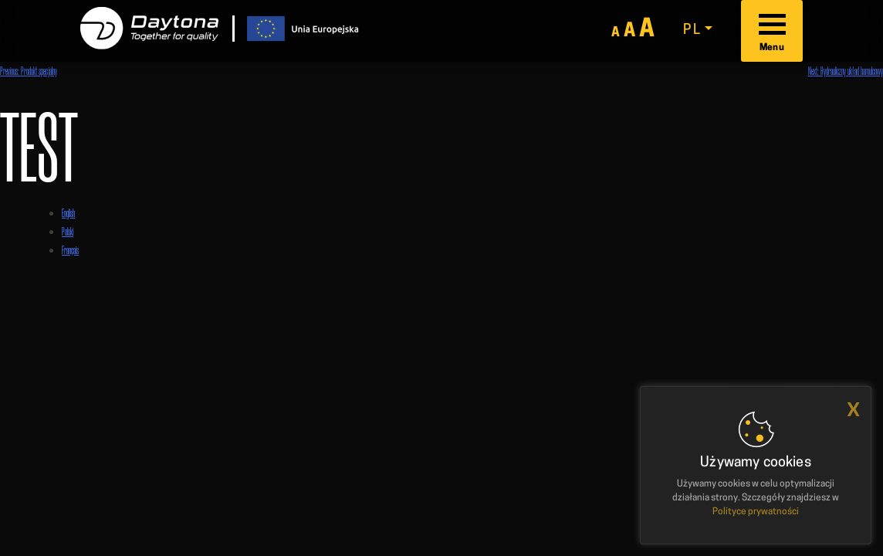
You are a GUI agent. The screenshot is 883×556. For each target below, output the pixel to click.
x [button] (853, 409)
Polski (67, 231)
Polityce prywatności (755, 512)
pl (692, 30)
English (68, 212)
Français (70, 249)
